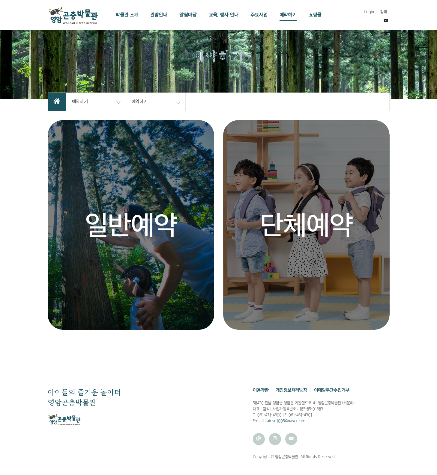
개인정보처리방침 (291, 390)
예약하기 (288, 15)
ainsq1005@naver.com (287, 421)
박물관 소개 (127, 15)
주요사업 (259, 15)
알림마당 (188, 15)
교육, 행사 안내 (223, 15)
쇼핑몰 (315, 15)
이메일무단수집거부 (331, 390)
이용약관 (260, 390)
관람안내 (158, 15)
